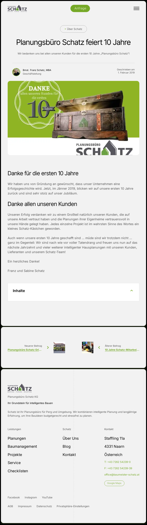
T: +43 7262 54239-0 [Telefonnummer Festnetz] (117, 461)
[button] (73, 292)
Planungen (17, 438)
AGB (10, 506)
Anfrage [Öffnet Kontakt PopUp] (80, 8)
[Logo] (17, 8)
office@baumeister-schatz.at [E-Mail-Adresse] (121, 474)
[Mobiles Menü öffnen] (136, 8)
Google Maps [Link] (114, 483)
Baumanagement (22, 446)
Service (14, 462)
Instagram (31, 497)
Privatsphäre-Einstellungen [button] (73, 506)
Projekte (15, 454)
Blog (67, 446)
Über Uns (71, 438)
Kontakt (69, 454)
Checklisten (18, 471)
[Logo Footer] (20, 387)
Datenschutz (44, 506)
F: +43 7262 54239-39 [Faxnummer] (118, 468)
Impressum (25, 506)
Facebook (14, 497)
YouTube (47, 497)
